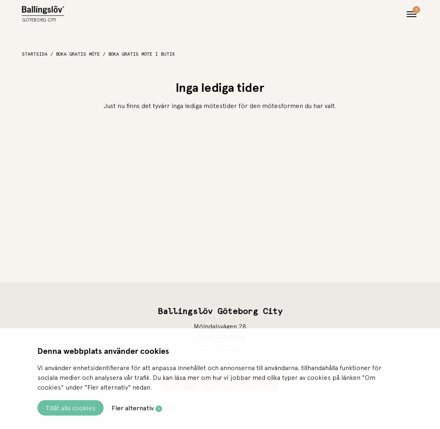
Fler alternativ (133, 408)
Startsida (35, 54)
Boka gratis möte (78, 54)
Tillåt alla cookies (70, 408)
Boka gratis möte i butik (141, 54)
